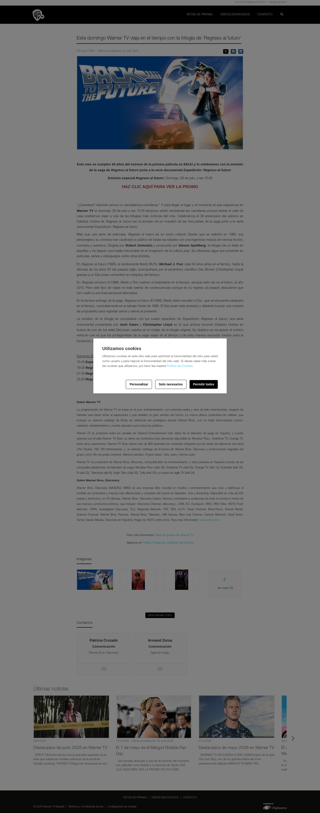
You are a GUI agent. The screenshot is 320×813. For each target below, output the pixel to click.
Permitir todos (203, 384)
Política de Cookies (180, 366)
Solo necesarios (171, 384)
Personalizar (139, 384)
